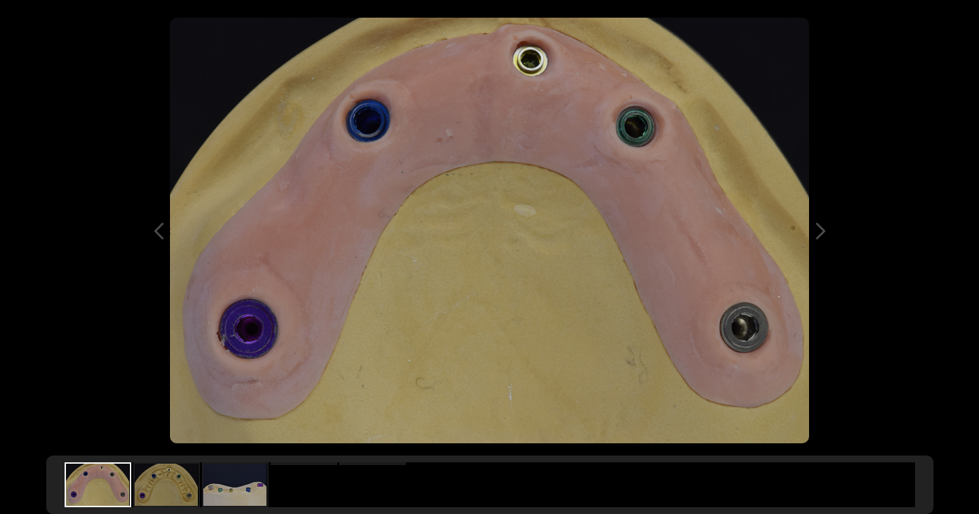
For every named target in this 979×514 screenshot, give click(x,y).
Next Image (819, 231)
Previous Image (159, 231)
